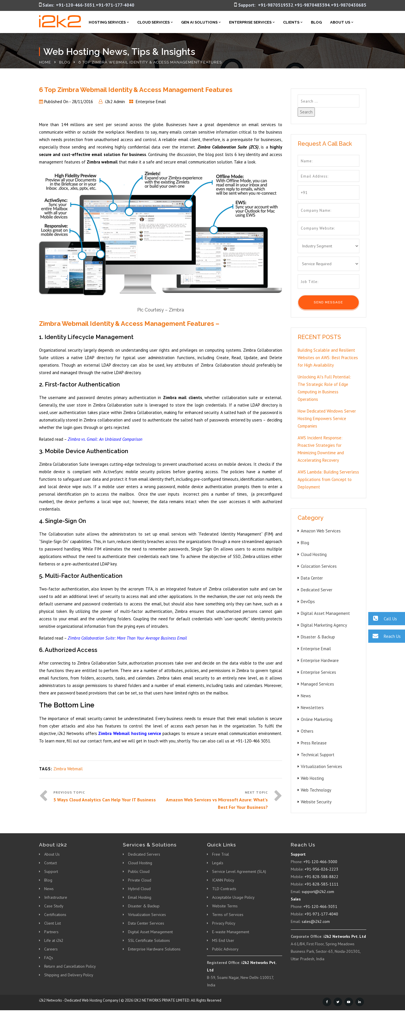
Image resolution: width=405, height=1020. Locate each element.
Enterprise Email (151, 101)
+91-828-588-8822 (321, 876)
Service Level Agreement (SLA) (239, 871)
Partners (51, 931)
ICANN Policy (223, 880)
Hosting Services (107, 22)
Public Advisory (225, 949)
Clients (291, 22)
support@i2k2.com (318, 891)
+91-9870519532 (275, 5)
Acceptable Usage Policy (233, 897)
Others (307, 731)
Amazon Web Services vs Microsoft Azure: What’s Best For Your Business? (217, 803)
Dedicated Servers (144, 854)
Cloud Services (153, 22)
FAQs (48, 957)
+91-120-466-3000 (320, 861)
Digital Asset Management (325, 613)
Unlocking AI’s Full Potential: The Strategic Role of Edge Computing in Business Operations (324, 388)
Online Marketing (316, 719)
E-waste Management (230, 931)
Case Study (53, 906)
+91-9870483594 (312, 5)
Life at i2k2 (53, 940)
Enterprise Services (250, 22)
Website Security (316, 802)
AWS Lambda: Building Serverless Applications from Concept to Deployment (328, 479)
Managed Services (317, 684)
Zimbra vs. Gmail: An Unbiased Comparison (105, 439)
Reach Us (384, 636)
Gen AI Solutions (199, 22)
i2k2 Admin (115, 101)
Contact (50, 862)
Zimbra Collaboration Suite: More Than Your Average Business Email (127, 638)
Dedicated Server (316, 589)
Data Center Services (146, 923)
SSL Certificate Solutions (149, 940)
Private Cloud (139, 880)
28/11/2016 (82, 101)
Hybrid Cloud (139, 888)
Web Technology (316, 790)
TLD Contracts (224, 888)
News (306, 695)
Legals (217, 862)
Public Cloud (139, 871)
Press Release (314, 743)
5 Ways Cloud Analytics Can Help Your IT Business (104, 799)
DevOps (308, 601)
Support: (246, 5)
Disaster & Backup (318, 637)
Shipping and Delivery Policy (68, 974)
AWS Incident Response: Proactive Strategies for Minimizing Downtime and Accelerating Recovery (321, 449)
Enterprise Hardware (320, 660)
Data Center (312, 578)
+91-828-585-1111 (321, 884)
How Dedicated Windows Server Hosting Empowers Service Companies (327, 418)
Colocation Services (319, 566)
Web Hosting (312, 778)
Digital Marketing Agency (324, 625)
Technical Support (317, 754)
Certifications (55, 914)
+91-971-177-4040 (115, 5)
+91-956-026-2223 (321, 869)
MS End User (223, 940)
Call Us (382, 618)
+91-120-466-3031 (75, 5)
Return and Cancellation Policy (70, 966)
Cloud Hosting (314, 554)
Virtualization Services (321, 766)
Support (51, 871)
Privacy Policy (223, 923)
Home (45, 62)
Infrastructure (55, 897)
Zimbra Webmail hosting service (129, 733)
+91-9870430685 (348, 5)
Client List (52, 923)
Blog (316, 22)
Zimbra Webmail (68, 768)
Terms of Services (227, 914)
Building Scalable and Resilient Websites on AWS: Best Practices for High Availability (328, 357)
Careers (51, 949)
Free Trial (220, 854)
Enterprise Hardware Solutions (154, 949)
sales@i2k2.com (316, 921)
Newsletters (312, 707)
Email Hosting (139, 897)
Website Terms (225, 906)
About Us (340, 22)
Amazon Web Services (321, 531)
